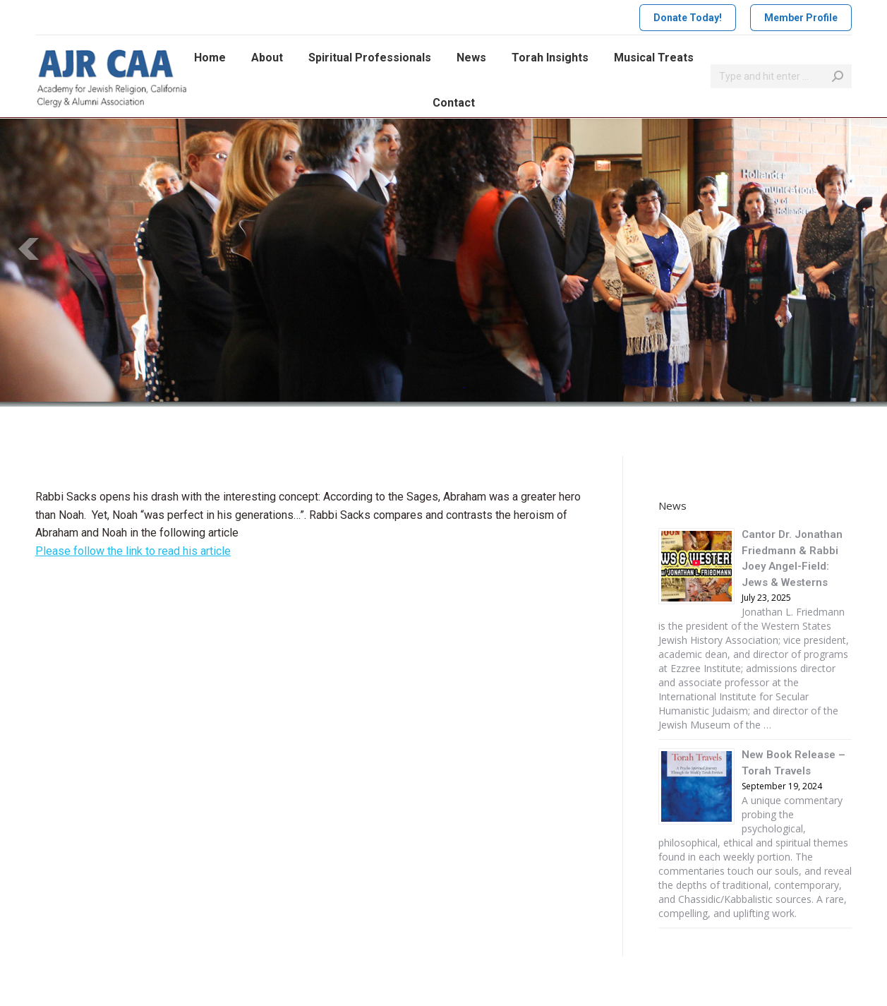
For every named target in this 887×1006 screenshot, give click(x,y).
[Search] (781, 76)
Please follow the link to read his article (133, 551)
